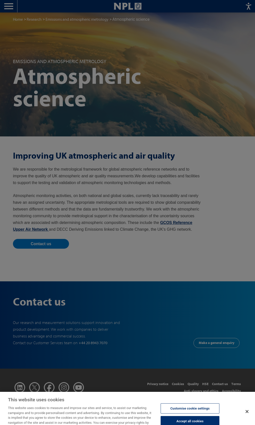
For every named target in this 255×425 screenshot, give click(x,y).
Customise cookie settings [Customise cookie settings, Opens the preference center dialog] (190, 412)
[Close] (247, 415)
